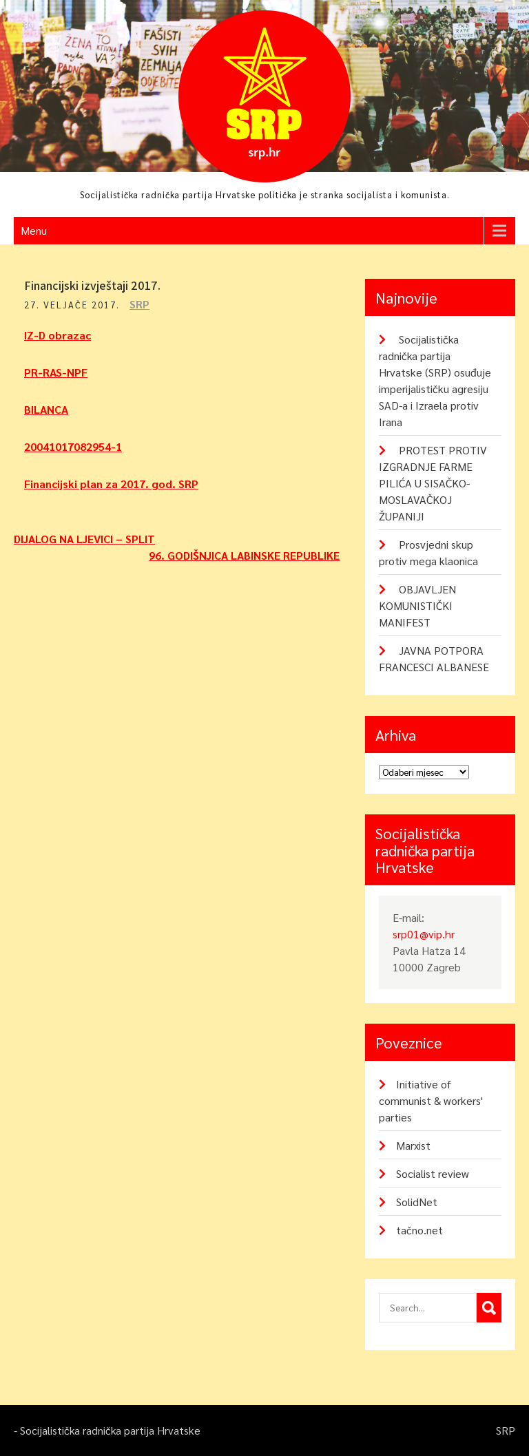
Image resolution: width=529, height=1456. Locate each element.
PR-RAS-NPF (55, 372)
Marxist (413, 1145)
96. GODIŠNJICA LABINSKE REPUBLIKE (244, 555)
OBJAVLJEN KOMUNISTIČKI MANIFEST (417, 605)
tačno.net (419, 1230)
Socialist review (432, 1173)
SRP (139, 304)
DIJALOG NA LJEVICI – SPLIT (84, 538)
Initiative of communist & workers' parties (431, 1100)
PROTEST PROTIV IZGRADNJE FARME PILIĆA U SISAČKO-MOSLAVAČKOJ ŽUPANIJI (433, 483)
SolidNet (416, 1201)
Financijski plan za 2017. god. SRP (111, 483)
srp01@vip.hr (424, 934)
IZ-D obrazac (57, 335)
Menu (34, 230)
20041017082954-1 (73, 446)
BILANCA (46, 409)
